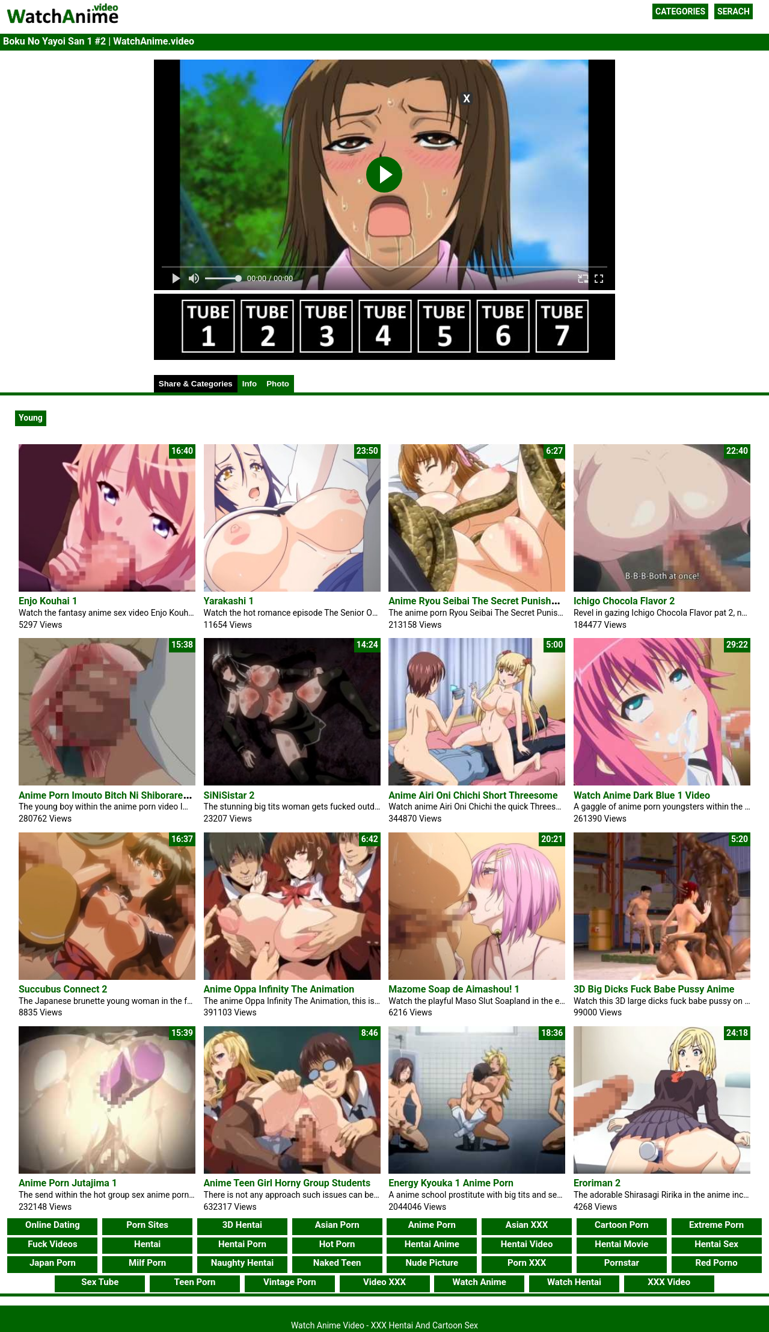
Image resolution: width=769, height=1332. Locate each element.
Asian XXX (527, 1224)
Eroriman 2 (597, 1183)
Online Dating (52, 1224)
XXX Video (669, 1282)
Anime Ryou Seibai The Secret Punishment (480, 601)
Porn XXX (526, 1262)
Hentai (147, 1244)
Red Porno (716, 1262)
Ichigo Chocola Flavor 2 (624, 601)
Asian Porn (337, 1224)
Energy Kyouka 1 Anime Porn (450, 1183)
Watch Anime (479, 1282)
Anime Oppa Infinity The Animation (279, 989)
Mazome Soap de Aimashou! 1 (453, 989)
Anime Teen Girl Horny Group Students (287, 1183)
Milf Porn (147, 1262)
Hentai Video (527, 1244)
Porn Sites (147, 1224)
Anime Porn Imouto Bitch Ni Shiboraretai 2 (110, 795)
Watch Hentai (574, 1282)
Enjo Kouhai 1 (48, 601)
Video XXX (384, 1282)
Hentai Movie (621, 1244)
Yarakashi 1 (229, 601)
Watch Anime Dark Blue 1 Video (642, 795)
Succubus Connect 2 (63, 989)
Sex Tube (99, 1282)
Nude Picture (432, 1262)
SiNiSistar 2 (229, 795)
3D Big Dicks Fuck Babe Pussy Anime (654, 989)
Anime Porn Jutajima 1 (68, 1183)
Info (249, 383)
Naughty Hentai (242, 1262)
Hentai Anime (432, 1244)
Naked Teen (337, 1262)
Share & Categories (196, 383)
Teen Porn (195, 1282)
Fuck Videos (53, 1244)
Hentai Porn (242, 1244)
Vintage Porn (289, 1282)
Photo (277, 383)
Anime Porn (432, 1224)
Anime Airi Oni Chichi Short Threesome (472, 795)
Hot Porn (337, 1244)
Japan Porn (52, 1262)
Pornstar (621, 1262)
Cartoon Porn (622, 1224)
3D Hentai (242, 1224)
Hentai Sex (716, 1244)
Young (31, 418)
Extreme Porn (716, 1224)
